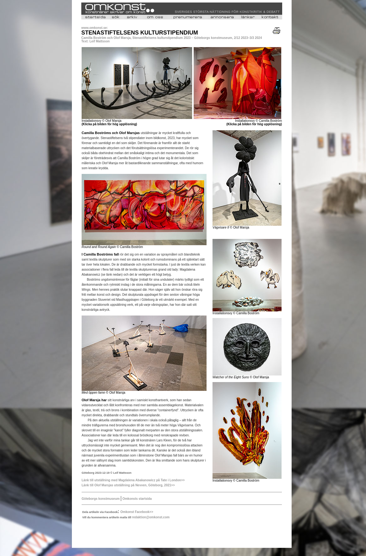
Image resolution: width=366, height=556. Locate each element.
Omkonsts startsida (136, 498)
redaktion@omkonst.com (151, 517)
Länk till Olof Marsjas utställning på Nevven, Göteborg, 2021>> (128, 485)
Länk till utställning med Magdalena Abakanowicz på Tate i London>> (133, 480)
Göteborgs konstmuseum (101, 498)
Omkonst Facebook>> (137, 512)
